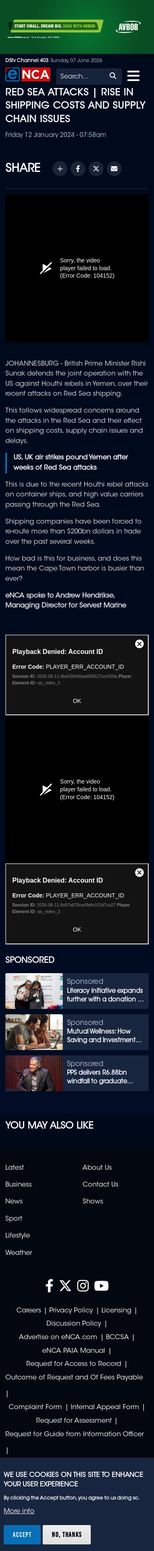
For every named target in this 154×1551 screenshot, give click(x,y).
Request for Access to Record (73, 1364)
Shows (93, 1202)
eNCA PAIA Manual (73, 1351)
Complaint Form (35, 1407)
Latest (14, 1168)
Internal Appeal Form (105, 1407)
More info (19, 1511)
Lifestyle (17, 1236)
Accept (22, 1534)
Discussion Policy (73, 1324)
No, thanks (67, 1534)
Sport (13, 1219)
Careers (28, 1311)
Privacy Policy (71, 1311)
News (14, 1202)
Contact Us (100, 1185)
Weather (18, 1253)
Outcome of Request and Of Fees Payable (74, 1378)
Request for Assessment (74, 1421)
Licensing (116, 1311)
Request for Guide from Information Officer (74, 1434)
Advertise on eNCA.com (58, 1337)
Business (18, 1185)
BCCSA (117, 1337)
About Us (97, 1168)
